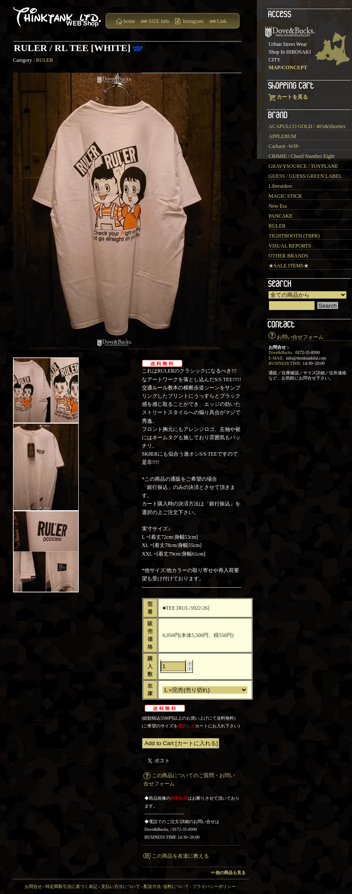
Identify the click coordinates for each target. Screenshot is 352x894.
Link (222, 21)
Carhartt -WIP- (284, 146)
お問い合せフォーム (300, 337)
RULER (44, 60)
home (129, 21)
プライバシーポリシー (214, 886)
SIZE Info (158, 21)
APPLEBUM (282, 136)
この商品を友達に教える (180, 856)
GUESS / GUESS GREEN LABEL (305, 176)
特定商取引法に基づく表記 (71, 886)
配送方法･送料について (166, 886)
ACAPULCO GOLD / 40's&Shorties (307, 126)
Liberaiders (280, 186)
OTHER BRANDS (288, 256)
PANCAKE (281, 216)
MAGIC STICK (285, 196)
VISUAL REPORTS (290, 246)
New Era (278, 206)
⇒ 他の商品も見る (228, 872)
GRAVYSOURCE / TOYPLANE (303, 166)
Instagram (193, 21)
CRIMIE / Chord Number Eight (302, 156)
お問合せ (33, 886)
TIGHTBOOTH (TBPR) (294, 236)
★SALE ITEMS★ (289, 266)
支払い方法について (120, 886)
